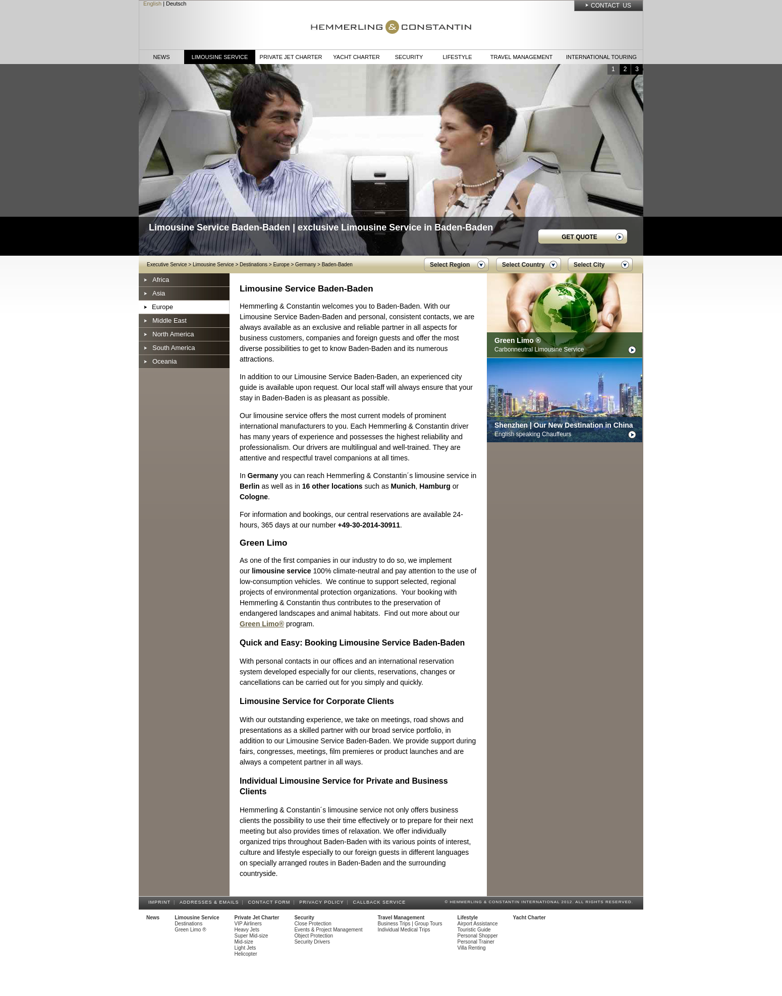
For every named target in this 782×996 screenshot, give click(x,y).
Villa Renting (472, 948)
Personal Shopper (478, 936)
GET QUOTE (579, 237)
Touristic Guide (474, 929)
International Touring (601, 57)
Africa (160, 279)
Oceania (164, 361)
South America (173, 347)
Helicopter (246, 954)
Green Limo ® (190, 929)
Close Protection (312, 923)
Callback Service (381, 902)
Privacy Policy (323, 902)
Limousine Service (220, 57)
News (161, 57)
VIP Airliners (248, 923)
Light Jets (245, 948)
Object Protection (313, 936)
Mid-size (244, 942)
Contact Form (271, 902)
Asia (158, 293)
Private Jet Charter (291, 57)
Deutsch (176, 4)
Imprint (161, 902)
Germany (305, 264)
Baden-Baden (337, 264)
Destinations (253, 264)
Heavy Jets (247, 929)
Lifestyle (457, 57)
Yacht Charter (356, 57)
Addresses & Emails (211, 902)
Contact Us (611, 5)
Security (409, 57)
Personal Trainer (476, 942)
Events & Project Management (328, 929)
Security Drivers (312, 942)
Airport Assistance (478, 923)
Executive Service (167, 264)
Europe (281, 264)
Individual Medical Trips (404, 929)
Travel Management (521, 57)
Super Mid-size (251, 936)
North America (173, 334)
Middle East (169, 320)
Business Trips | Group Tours (410, 923)
